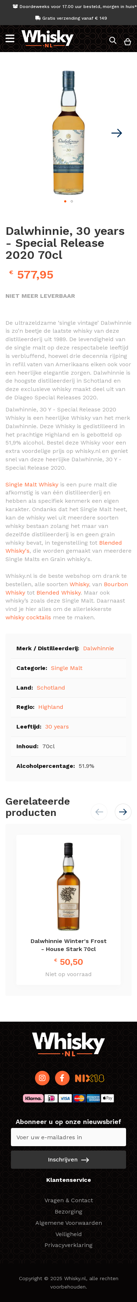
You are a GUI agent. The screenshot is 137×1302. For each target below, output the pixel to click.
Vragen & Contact (68, 1200)
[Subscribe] (68, 1160)
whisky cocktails (28, 617)
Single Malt (66, 667)
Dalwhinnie (98, 648)
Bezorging (68, 1211)
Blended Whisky (58, 592)
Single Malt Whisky (31, 484)
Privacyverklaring (68, 1245)
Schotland (51, 687)
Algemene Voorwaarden (68, 1222)
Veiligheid (68, 1234)
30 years (57, 726)
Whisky (79, 584)
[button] (117, 133)
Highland (50, 706)
